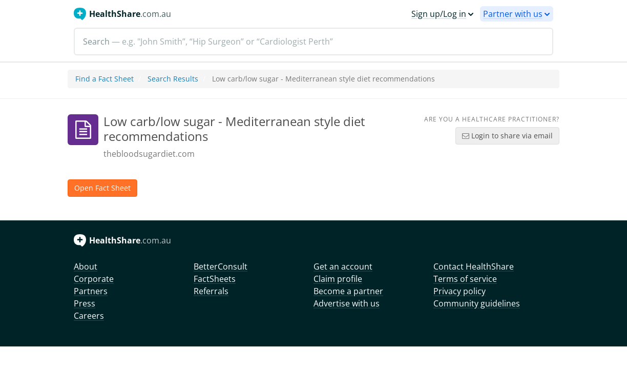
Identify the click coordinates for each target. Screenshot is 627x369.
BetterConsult (220, 266)
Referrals (211, 291)
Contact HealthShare (473, 266)
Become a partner (348, 291)
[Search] (313, 41)
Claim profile (338, 278)
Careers (89, 315)
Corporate (94, 278)
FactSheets (215, 278)
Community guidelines (476, 303)
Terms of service (465, 278)
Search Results (173, 79)
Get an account (343, 266)
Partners (91, 291)
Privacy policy (459, 291)
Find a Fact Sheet (104, 79)
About (85, 266)
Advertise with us (347, 303)
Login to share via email (507, 135)
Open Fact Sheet (102, 188)
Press (84, 303)
